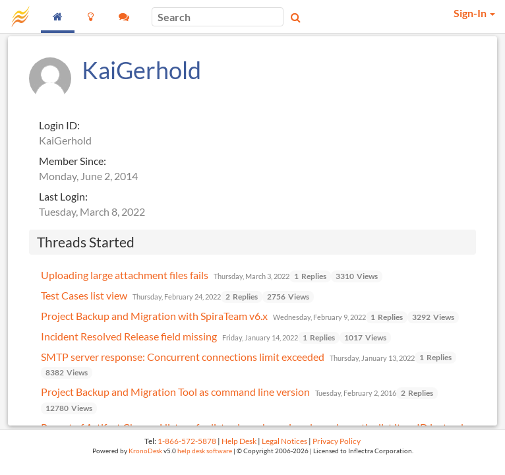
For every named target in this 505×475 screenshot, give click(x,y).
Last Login (62, 196)
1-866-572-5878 (187, 441)
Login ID (58, 125)
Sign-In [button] (474, 13)
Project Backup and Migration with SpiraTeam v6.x (154, 315)
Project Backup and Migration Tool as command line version (175, 391)
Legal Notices (284, 441)
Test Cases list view (84, 295)
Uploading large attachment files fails (124, 275)
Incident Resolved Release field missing (129, 336)
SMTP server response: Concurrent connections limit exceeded (182, 356)
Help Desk (239, 441)
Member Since (71, 160)
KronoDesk (145, 451)
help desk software (204, 451)
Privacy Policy (336, 441)
